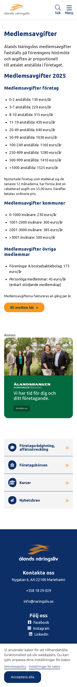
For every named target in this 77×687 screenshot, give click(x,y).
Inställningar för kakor (44, 666)
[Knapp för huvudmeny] (69, 9)
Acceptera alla (22, 677)
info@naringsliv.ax (39, 601)
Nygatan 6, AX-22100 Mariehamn (38, 580)
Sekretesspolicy (15, 666)
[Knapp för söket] (58, 9)
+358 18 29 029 (38, 590)
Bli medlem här (22, 307)
